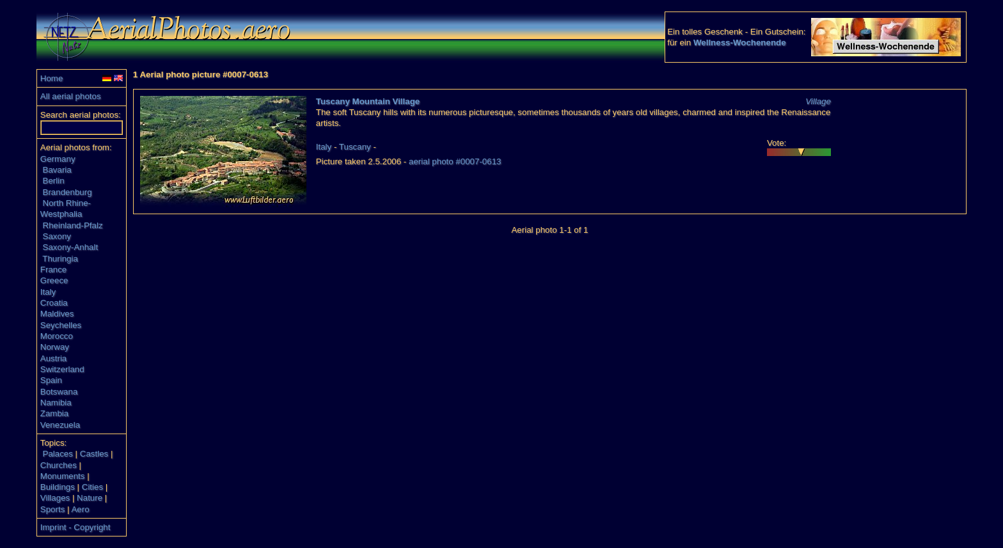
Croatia (54, 303)
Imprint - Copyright (75, 527)
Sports (52, 509)
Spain (51, 380)
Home (51, 78)
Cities (92, 487)
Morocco (56, 336)
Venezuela (60, 425)
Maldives (57, 313)
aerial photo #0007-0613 (455, 161)
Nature (89, 498)
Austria (53, 358)
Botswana (59, 391)
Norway (54, 347)
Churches (58, 465)
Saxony (57, 236)
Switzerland (62, 369)
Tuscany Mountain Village (368, 101)
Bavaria (57, 170)
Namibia (56, 402)
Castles (94, 453)
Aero (80, 509)
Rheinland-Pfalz (73, 225)
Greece (54, 280)
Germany (57, 159)
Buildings (57, 487)
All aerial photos (70, 96)
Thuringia (60, 258)
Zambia (54, 413)
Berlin (54, 180)
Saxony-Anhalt (71, 247)
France (53, 269)
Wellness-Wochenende (739, 42)
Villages (55, 498)
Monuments (62, 476)
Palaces (58, 453)
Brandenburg (67, 192)
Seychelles (60, 325)
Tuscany (355, 147)
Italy (48, 292)
